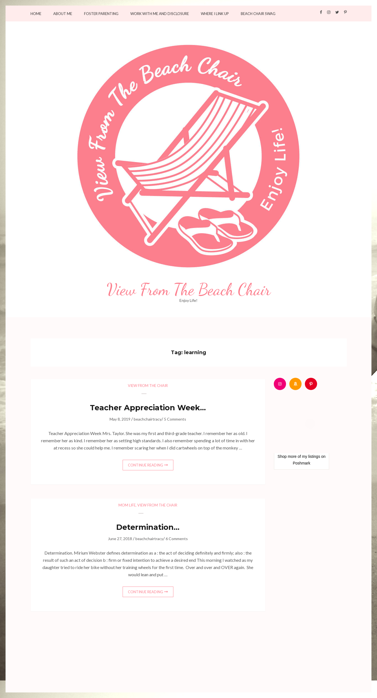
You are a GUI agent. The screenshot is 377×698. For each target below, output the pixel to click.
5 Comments (175, 419)
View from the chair (148, 385)
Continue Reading (145, 465)
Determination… (147, 527)
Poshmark (301, 463)
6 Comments (177, 538)
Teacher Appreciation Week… (148, 407)
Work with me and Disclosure (159, 14)
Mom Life (127, 505)
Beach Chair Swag (258, 14)
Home (36, 14)
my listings (311, 456)
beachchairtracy (147, 419)
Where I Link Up (215, 14)
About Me (62, 14)
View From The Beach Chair (188, 289)
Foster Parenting (101, 14)
